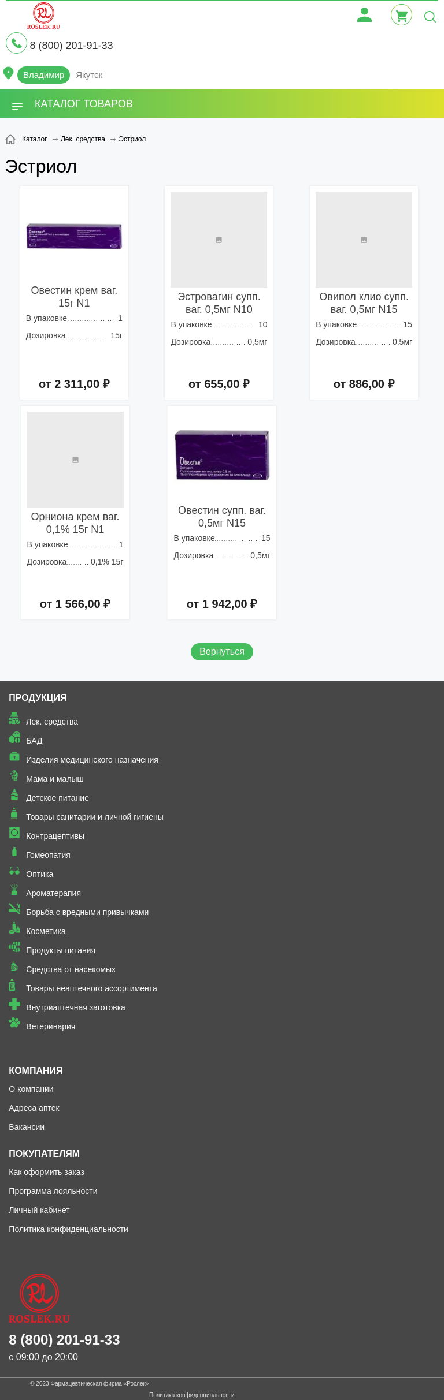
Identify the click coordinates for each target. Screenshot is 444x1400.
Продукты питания (60, 950)
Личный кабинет (39, 1210)
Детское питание (57, 797)
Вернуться (222, 651)
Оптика (39, 874)
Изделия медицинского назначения (92, 759)
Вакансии (27, 1127)
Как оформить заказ (46, 1172)
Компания (35, 1071)
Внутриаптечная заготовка (75, 1007)
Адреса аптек (34, 1107)
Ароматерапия (53, 893)
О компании (31, 1088)
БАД (34, 740)
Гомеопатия (48, 855)
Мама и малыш (55, 778)
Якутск (89, 75)
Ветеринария (50, 1026)
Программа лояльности (53, 1191)
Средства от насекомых (71, 969)
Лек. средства (52, 721)
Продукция (37, 698)
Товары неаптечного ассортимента (91, 988)
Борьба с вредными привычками (87, 912)
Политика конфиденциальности (68, 1229)
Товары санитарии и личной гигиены (94, 817)
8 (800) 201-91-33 (71, 45)
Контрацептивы (55, 836)
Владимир (43, 75)
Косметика (45, 931)
